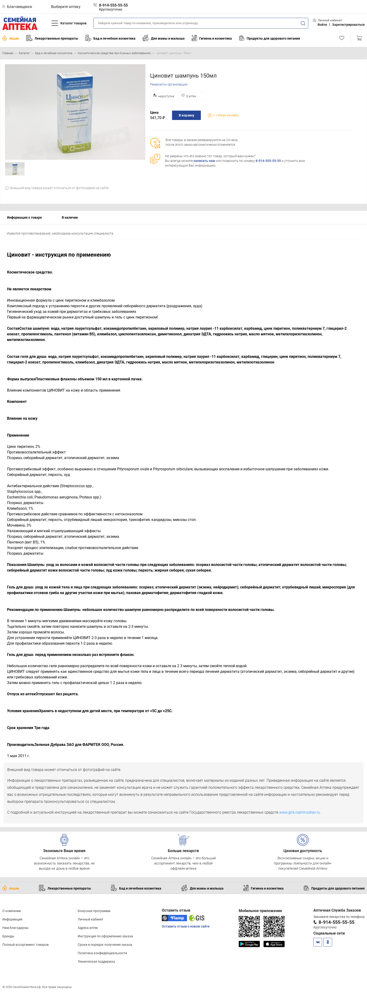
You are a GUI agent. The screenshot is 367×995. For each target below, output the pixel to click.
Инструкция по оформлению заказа (105, 936)
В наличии (70, 217)
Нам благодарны (15, 928)
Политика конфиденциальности (102, 953)
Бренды (8, 936)
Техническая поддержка (96, 961)
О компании (11, 911)
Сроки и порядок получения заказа (105, 944)
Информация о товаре (24, 217)
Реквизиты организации (168, 84)
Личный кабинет (90, 919)
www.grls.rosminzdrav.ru (299, 812)
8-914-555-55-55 (268, 161)
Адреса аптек (88, 928)
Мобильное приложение (260, 911)
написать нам (204, 161)
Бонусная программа (94, 911)
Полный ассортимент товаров (25, 944)
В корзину (186, 115)
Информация (12, 919)
